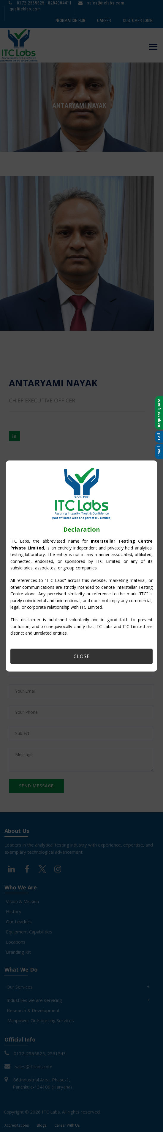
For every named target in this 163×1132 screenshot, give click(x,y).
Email (159, 451)
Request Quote (159, 413)
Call (159, 436)
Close (82, 656)
